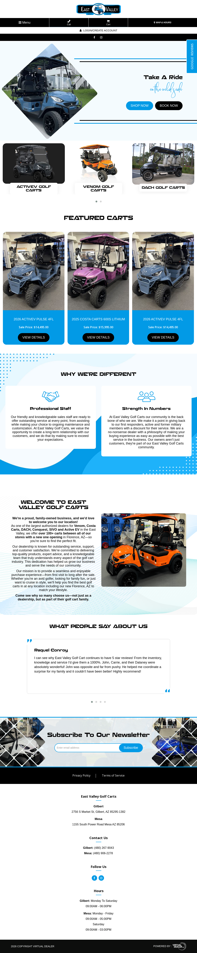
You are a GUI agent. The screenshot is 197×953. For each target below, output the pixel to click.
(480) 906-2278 (98, 853)
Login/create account (98, 30)
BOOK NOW (169, 105)
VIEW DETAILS (33, 337)
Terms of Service (113, 775)
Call (69, 23)
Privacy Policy (81, 775)
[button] (96, 201)
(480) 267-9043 (98, 847)
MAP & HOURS (162, 22)
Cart (108, 23)
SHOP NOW (140, 105)
